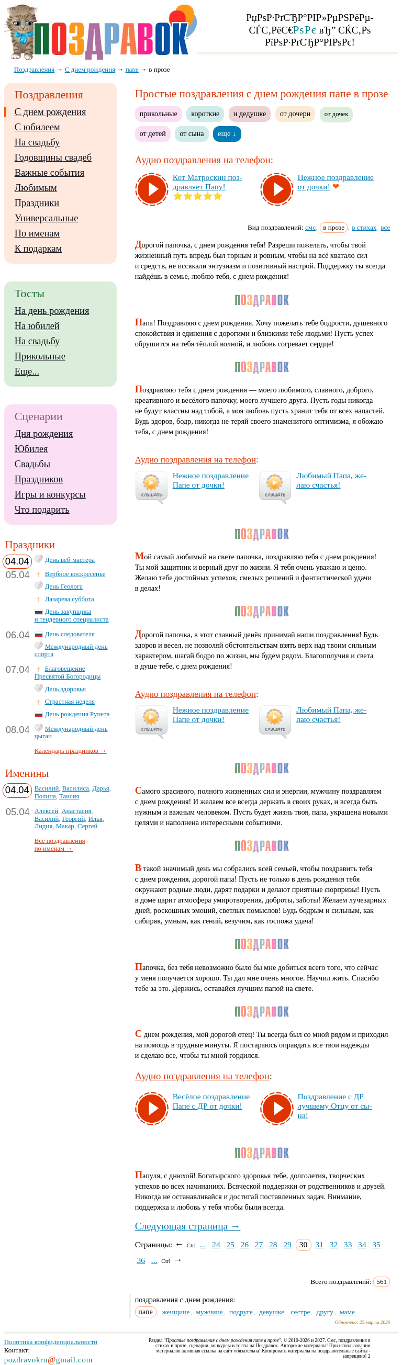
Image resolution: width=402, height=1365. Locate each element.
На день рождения (52, 311)
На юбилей (37, 326)
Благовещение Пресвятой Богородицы (68, 672)
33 (348, 1244)
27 (259, 1244)
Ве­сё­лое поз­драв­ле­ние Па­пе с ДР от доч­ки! (211, 1101)
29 (287, 1244)
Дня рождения (44, 433)
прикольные (158, 113)
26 (245, 1244)
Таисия (69, 796)
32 (334, 1244)
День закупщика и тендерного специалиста (72, 615)
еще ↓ (227, 133)
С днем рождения (50, 112)
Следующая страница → (188, 1226)
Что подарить (42, 509)
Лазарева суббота (69, 599)
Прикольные (40, 356)
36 (141, 1260)
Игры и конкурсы (50, 494)
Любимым (36, 188)
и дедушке (249, 113)
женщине (175, 1312)
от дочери (295, 113)
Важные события (50, 172)
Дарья (100, 788)
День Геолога (64, 586)
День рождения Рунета (77, 714)
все (385, 227)
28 (273, 1244)
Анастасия (76, 811)
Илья (95, 818)
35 (376, 1244)
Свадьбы (32, 464)
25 (230, 1244)
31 (319, 1244)
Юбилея (31, 449)
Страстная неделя (70, 701)
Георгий (73, 818)
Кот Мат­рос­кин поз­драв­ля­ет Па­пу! (207, 182)
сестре (300, 1312)
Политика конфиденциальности (51, 1342)
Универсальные (47, 218)
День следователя (70, 634)
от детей (153, 133)
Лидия (44, 826)
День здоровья (65, 689)
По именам (37, 233)
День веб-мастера (70, 559)
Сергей (87, 826)
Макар (65, 826)
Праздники (37, 203)
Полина (45, 796)
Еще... (27, 371)
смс (310, 227)
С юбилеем (37, 127)
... (203, 1244)
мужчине (209, 1312)
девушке (271, 1312)
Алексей (46, 811)
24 (216, 1244)
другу (325, 1312)
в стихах (364, 227)
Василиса (75, 788)
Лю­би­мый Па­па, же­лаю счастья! (331, 480)
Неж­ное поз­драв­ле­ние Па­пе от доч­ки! (211, 480)
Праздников (39, 479)
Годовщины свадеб (53, 157)
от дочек (337, 114)
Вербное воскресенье (75, 574)
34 (362, 1244)
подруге (241, 1312)
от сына (192, 133)
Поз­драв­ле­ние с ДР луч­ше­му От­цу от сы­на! (335, 1106)
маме (347, 1312)
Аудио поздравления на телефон (203, 159)
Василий (47, 788)
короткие (205, 113)
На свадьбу (37, 142)
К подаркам (38, 248)
